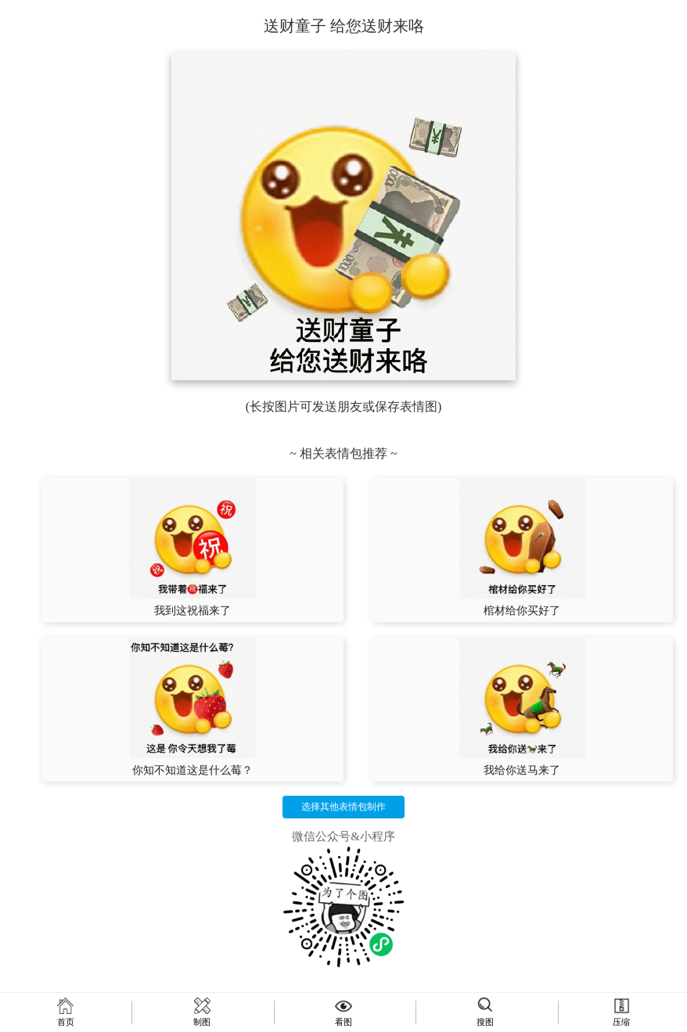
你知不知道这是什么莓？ (192, 770)
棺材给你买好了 (522, 611)
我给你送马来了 (522, 770)
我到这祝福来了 (192, 611)
